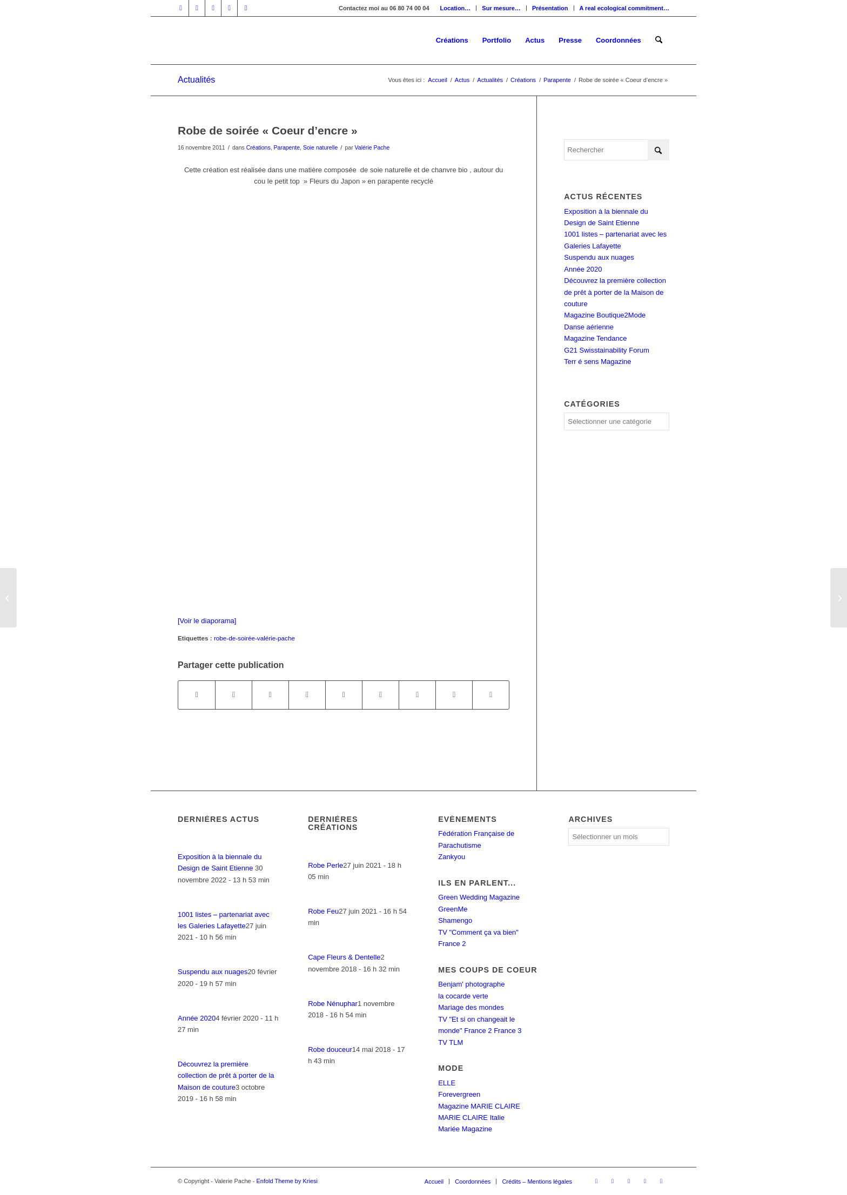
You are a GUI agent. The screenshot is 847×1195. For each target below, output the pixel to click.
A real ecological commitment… (624, 8)
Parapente (287, 147)
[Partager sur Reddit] (454, 694)
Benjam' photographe (471, 984)
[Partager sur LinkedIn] (344, 694)
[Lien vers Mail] (229, 8)
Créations (258, 147)
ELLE (446, 1083)
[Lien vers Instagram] (213, 8)
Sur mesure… (501, 8)
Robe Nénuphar (333, 1004)
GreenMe (452, 909)
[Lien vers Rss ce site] (246, 8)
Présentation (550, 8)
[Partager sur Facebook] (196, 694)
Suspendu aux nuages (599, 257)
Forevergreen (459, 1094)
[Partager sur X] (234, 694)
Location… (455, 8)
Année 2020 (583, 269)
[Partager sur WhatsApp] (270, 694)
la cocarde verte (463, 996)
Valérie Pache (372, 147)
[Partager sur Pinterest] (307, 694)
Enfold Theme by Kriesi (287, 1181)
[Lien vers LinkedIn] (197, 8)
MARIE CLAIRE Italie (471, 1117)
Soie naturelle (320, 147)
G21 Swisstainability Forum (606, 350)
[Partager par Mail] (491, 694)
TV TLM (450, 1042)
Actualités (196, 79)
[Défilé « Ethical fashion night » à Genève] (8, 597)
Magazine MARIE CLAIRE (479, 1106)
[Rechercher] (658, 40)
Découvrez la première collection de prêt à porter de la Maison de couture (615, 292)
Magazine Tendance (595, 338)
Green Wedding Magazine (479, 897)
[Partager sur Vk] (417, 694)
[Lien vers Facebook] (181, 8)
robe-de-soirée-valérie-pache (254, 638)
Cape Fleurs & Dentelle (344, 957)
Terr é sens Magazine (597, 361)
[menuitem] (456, 8)
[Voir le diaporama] (207, 621)
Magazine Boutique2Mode (605, 315)
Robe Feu (323, 911)
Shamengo (455, 920)
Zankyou (451, 857)
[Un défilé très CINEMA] (838, 597)
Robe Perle (325, 865)
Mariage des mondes (470, 1007)
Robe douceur (330, 1049)
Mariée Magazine (465, 1129)
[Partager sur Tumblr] (380, 694)
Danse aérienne (589, 327)
